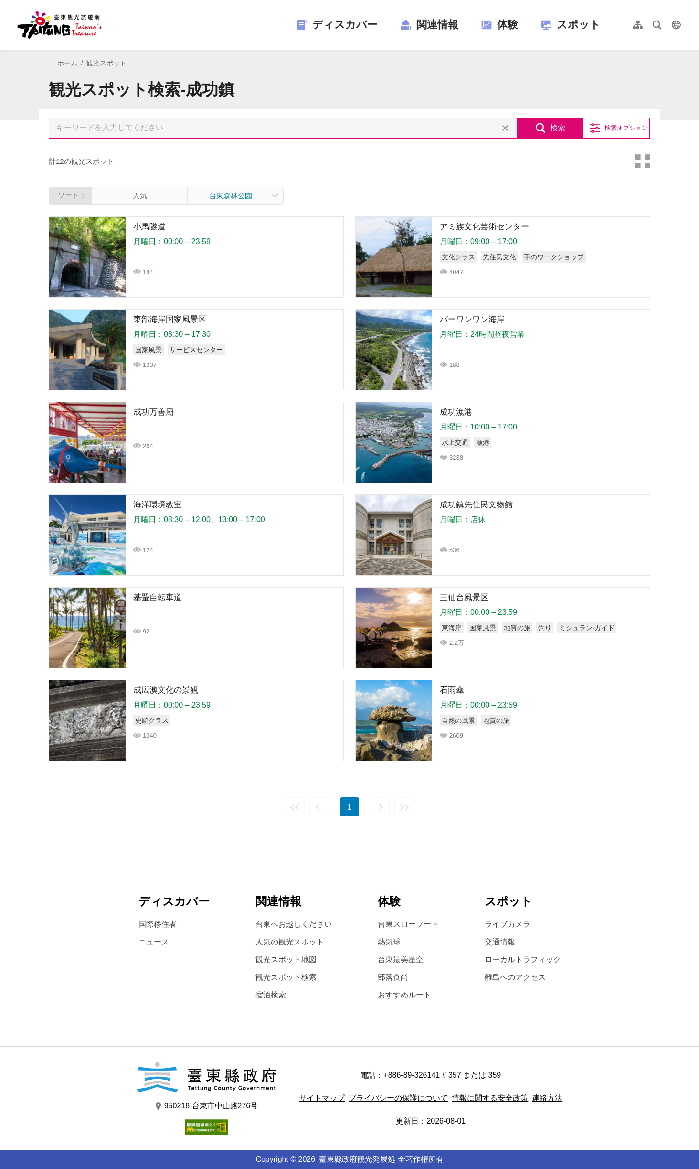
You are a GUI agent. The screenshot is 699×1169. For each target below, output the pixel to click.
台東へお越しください (293, 924)
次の (380, 806)
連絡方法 (547, 1098)
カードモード (642, 161)
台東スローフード (408, 924)
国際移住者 (157, 924)
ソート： (72, 195)
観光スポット (106, 63)
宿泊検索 (270, 995)
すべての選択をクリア (505, 128)
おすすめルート (404, 995)
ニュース (153, 942)
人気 (140, 196)
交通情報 (500, 942)
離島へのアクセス (515, 977)
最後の (403, 806)
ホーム (67, 63)
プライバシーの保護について (398, 1098)
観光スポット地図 (286, 959)
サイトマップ (322, 1098)
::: (52, 63)
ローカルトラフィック (523, 959)
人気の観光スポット (289, 942)
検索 (557, 128)
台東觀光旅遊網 (59, 25)
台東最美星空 (401, 959)
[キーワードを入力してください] (283, 128)
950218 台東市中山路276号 (206, 1106)
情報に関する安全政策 (490, 1098)
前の (318, 806)
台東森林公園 (230, 196)
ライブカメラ (507, 924)
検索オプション (626, 127)
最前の (295, 806)
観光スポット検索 (286, 977)
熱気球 (389, 942)
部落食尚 (393, 977)
